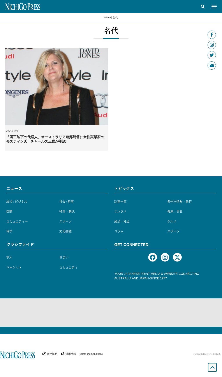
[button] (202, 6)
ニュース (14, 188)
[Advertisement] (111, 312)
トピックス (124, 188)
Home (107, 17)
